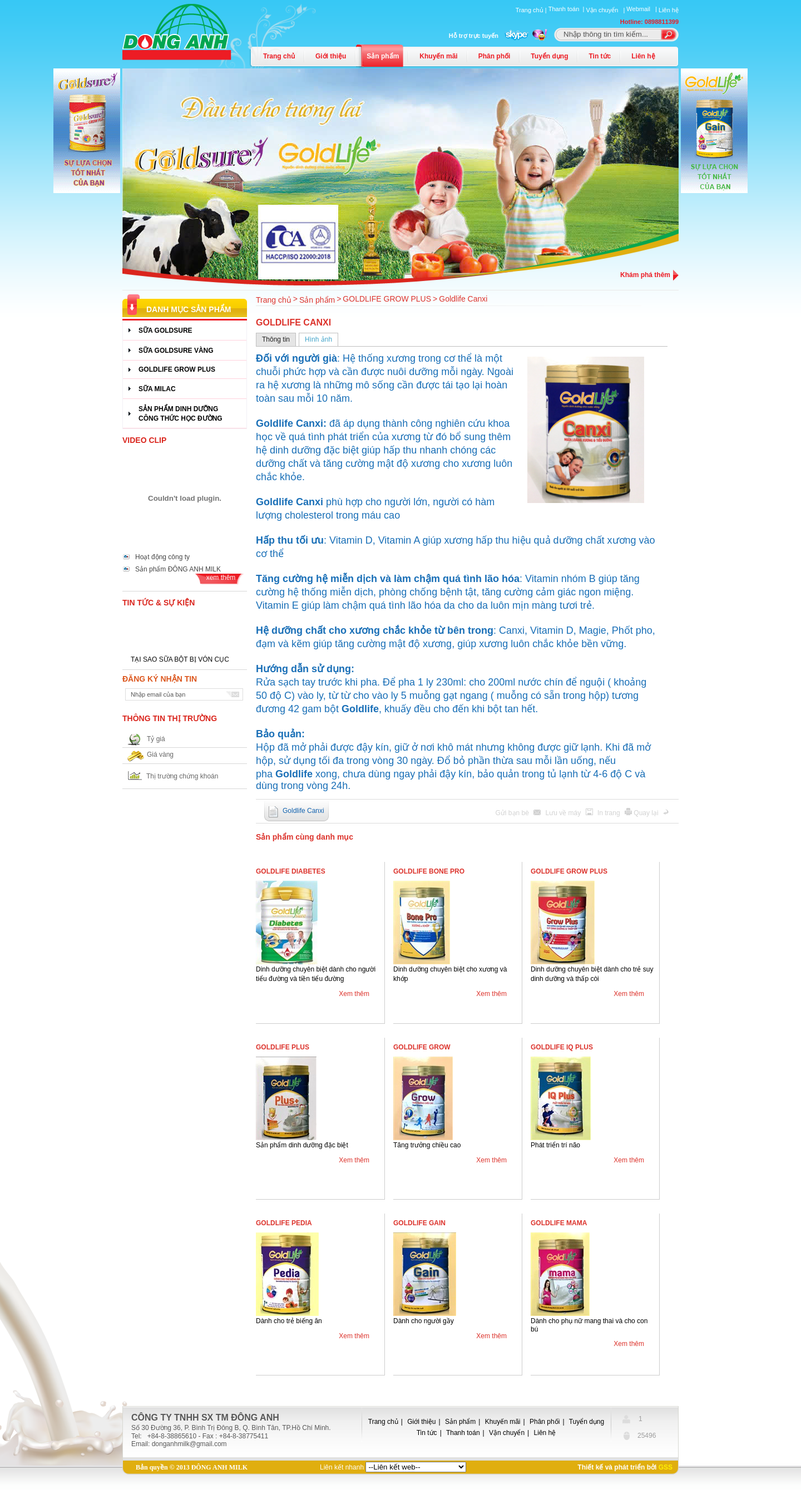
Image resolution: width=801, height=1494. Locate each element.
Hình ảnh (318, 339)
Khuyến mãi (438, 56)
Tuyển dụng (549, 56)
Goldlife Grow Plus (569, 871)
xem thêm (221, 577)
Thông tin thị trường (169, 718)
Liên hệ (669, 10)
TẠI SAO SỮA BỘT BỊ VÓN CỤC (180, 661)
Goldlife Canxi (463, 298)
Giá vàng (160, 754)
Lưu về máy (564, 813)
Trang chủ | (532, 10)
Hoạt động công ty (162, 557)
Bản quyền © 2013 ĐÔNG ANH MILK (192, 1467)
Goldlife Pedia (284, 1223)
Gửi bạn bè (513, 813)
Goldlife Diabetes (290, 871)
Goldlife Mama (559, 1223)
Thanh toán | (567, 9)
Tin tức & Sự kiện (158, 602)
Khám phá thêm (645, 275)
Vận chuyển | (606, 10)
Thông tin (276, 339)
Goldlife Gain (419, 1223)
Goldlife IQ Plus (562, 1047)
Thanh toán (463, 1433)
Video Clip (144, 440)
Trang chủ (279, 56)
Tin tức (600, 56)
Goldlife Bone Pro (428, 871)
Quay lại (647, 813)
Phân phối (494, 56)
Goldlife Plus (282, 1047)
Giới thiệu (330, 56)
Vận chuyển (507, 1433)
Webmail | (642, 9)
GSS (666, 1467)
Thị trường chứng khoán (182, 776)
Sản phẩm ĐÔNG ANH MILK (178, 569)
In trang (609, 813)
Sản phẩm (383, 56)
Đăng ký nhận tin (159, 678)
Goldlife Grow (422, 1047)
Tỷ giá (156, 739)
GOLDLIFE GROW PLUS (387, 298)
